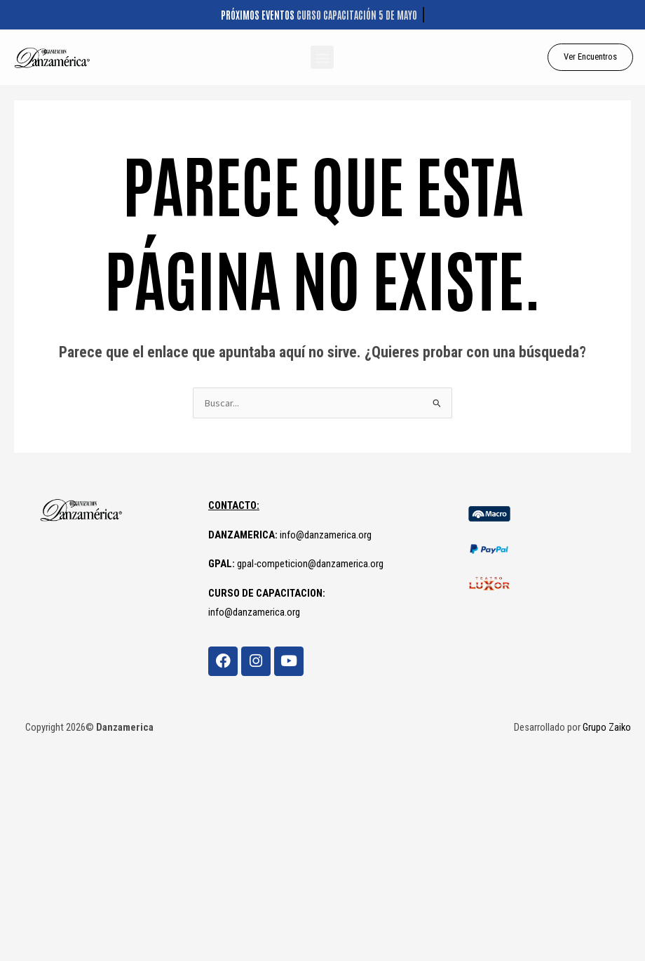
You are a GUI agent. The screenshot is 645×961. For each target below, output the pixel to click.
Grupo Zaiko (607, 727)
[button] (322, 57)
